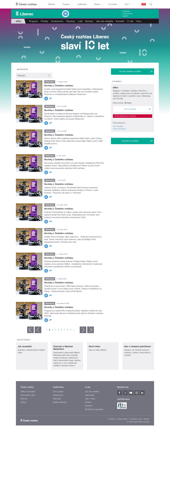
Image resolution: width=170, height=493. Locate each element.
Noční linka (94, 362)
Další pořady (24, 340)
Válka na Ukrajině (28, 407)
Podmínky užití (135, 435)
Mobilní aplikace (60, 418)
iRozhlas (51, 4)
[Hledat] (151, 4)
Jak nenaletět (25, 362)
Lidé (80, 21)
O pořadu (117, 81)
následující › (83, 329)
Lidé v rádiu (90, 414)
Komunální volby (28, 411)
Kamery (125, 16)
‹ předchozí (38, 329)
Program (66, 4)
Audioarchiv (127, 14)
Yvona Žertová (119, 151)
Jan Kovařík (118, 148)
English (146, 435)
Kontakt (120, 21)
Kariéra (88, 418)
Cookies (111, 435)
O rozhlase (112, 4)
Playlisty (70, 21)
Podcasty (57, 414)
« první (30, 329)
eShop (23, 418)
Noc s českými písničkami (137, 362)
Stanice (97, 4)
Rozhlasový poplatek (94, 425)
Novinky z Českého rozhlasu (58, 85)
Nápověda (89, 411)
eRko (115, 109)
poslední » (90, 329)
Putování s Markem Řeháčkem (63, 363)
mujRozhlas (82, 4)
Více (139, 21)
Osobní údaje (122, 435)
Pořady (44, 21)
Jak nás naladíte (104, 21)
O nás (130, 21)
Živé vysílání (58, 407)
